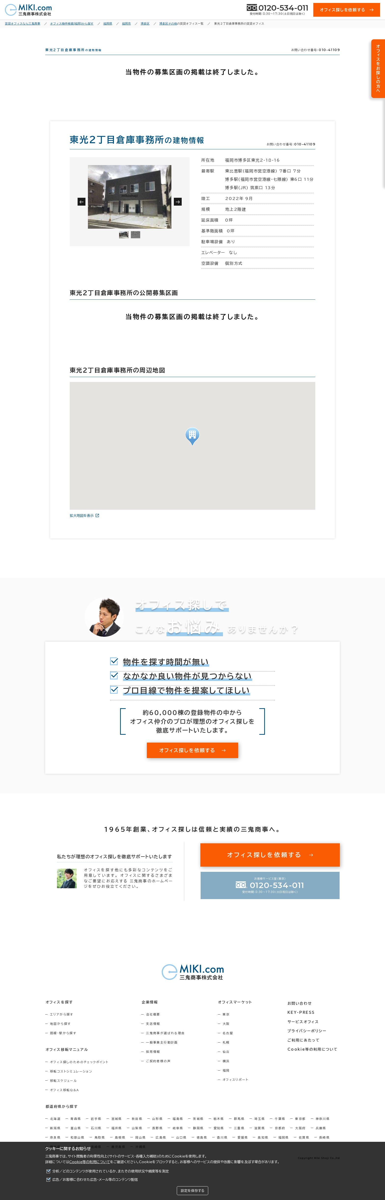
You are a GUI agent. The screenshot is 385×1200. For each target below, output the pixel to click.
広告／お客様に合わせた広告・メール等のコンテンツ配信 (95, 1179)
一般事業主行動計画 (164, 1051)
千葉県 (280, 1127)
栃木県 (219, 1127)
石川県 (96, 1136)
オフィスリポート (238, 1088)
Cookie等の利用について (89, 1162)
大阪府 (300, 1136)
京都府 (280, 1136)
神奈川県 (323, 1127)
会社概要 (155, 1023)
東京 (229, 1023)
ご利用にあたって (305, 1047)
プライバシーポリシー (308, 1038)
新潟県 (55, 1136)
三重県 (239, 1136)
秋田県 (137, 1127)
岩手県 (96, 1127)
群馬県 (239, 1127)
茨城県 (198, 1127)
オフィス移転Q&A (64, 1098)
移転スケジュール (63, 1089)
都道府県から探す (61, 1115)
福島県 (178, 1127)
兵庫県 (321, 1136)
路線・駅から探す (63, 1041)
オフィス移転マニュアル (66, 1058)
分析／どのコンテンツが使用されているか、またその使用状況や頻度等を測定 (110, 1171)
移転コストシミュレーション (71, 1079)
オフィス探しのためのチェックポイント (79, 1070)
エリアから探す (61, 1023)
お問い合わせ (301, 1011)
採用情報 (155, 1060)
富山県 (75, 1136)
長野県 (157, 1136)
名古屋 (231, 1041)
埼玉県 (259, 1127)
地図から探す (60, 1032)
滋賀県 (259, 1136)
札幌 (229, 1051)
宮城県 (116, 1127)
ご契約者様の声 (160, 1069)
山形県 (157, 1127)
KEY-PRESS (303, 1020)
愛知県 (219, 1136)
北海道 (55, 1127)
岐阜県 (178, 1136)
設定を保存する (192, 1190)
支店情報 (155, 1032)
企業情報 (151, 1011)
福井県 (116, 1136)
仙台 (229, 1060)
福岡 (229, 1079)
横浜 (229, 1069)
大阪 (229, 1032)
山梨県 (137, 1136)
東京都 (300, 1127)
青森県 (75, 1127)
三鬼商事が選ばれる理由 (167, 1041)
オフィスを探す (59, 1011)
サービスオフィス (304, 1029)
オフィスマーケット (238, 1011)
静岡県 (198, 1136)
